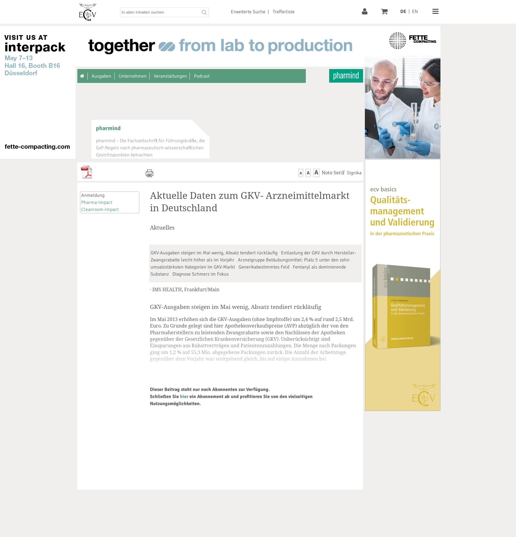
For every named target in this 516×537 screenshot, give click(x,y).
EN (415, 11)
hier (184, 397)
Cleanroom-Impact (100, 209)
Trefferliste (284, 12)
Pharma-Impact (96, 202)
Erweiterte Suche (248, 12)
